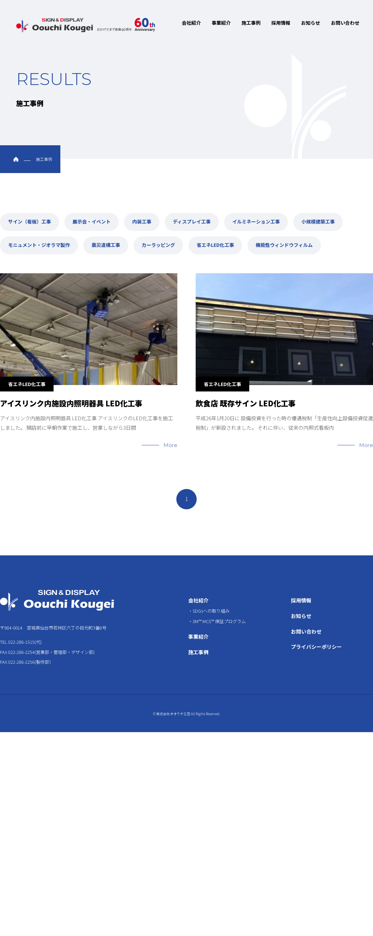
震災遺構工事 (106, 240)
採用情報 (280, 22)
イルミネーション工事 (256, 217)
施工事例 (250, 22)
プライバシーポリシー (316, 635)
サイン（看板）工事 (29, 217)
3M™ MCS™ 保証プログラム (219, 610)
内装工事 (141, 217)
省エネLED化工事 (215, 240)
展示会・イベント (92, 217)
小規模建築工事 (318, 217)
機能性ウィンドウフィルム (284, 240)
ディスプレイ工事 (192, 217)
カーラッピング (158, 240)
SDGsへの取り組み (211, 601)
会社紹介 (191, 22)
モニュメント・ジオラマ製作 (39, 240)
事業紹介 (221, 22)
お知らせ (310, 22)
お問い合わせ (345, 22)
